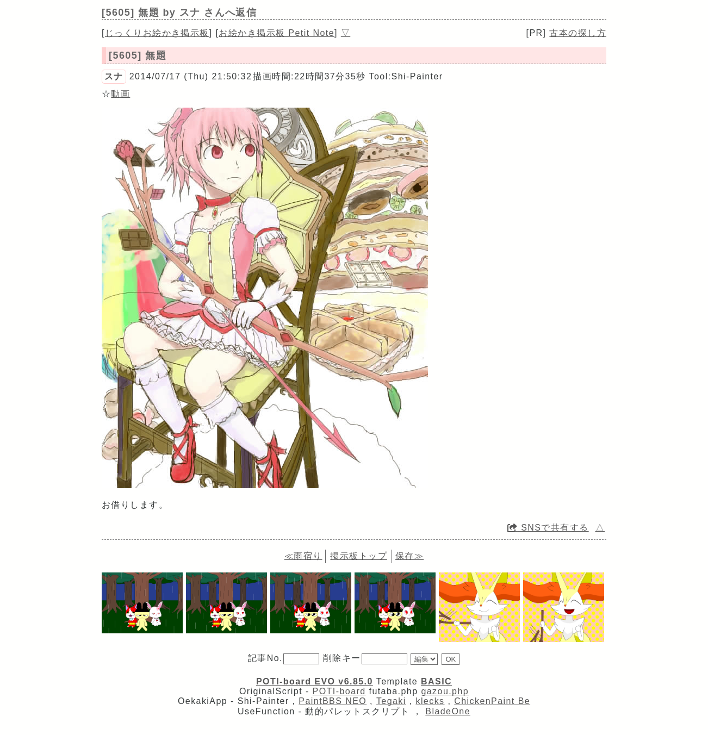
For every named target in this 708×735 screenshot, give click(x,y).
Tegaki (391, 701)
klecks (429, 701)
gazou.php (445, 691)
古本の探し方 (577, 33)
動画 (120, 93)
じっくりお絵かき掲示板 (157, 33)
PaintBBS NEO (333, 701)
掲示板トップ (358, 555)
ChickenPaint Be (492, 701)
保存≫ (409, 555)
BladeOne (447, 711)
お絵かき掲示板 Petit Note (276, 33)
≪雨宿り (303, 555)
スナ (113, 76)
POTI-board (339, 691)
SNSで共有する (548, 527)
